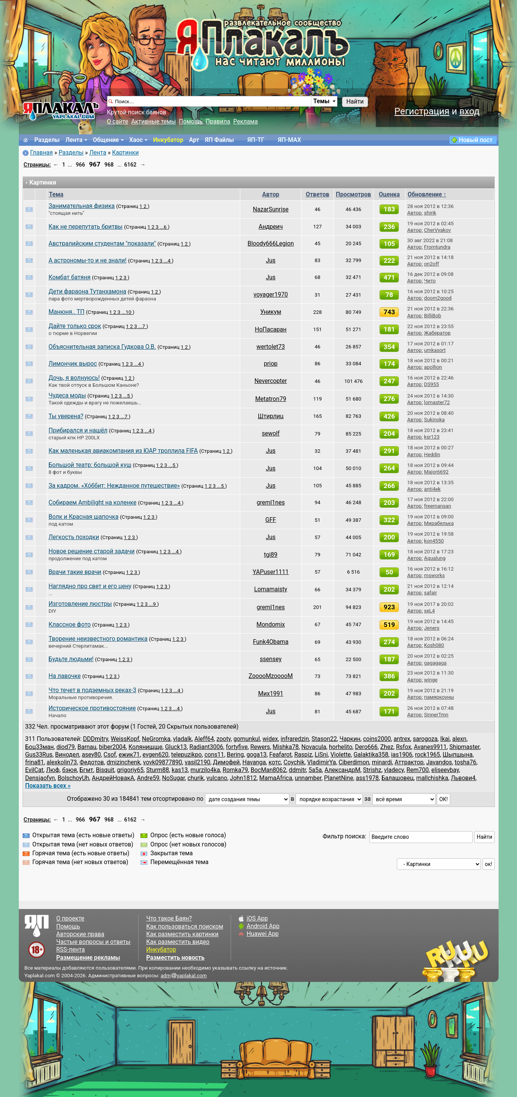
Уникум (270, 311)
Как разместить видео (178, 942)
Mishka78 (286, 747)
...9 (153, 604)
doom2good (438, 298)
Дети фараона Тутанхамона (87, 291)
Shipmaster (464, 747)
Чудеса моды (67, 395)
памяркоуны (439, 697)
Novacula (313, 747)
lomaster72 (437, 402)
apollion (433, 367)
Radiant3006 (206, 747)
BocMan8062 (268, 770)
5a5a (315, 770)
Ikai (444, 739)
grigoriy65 (130, 770)
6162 (130, 165)
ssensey (271, 659)
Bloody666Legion (271, 243)
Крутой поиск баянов (137, 112)
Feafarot (280, 754)
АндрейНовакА (113, 778)
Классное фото (70, 624)
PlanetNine (338, 778)
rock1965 (427, 754)
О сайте (117, 121)
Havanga (254, 762)
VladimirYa (321, 762)
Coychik (294, 762)
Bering (235, 754)
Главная (41, 152)
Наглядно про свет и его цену (90, 586)
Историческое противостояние (92, 708)
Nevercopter (270, 381)
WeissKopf (125, 739)
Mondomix (270, 624)
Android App (262, 926)
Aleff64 (204, 739)
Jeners (431, 628)
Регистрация (421, 111)
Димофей (226, 762)
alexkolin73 (62, 762)
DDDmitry (95, 739)
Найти (354, 101)
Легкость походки (74, 537)
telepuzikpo (186, 754)
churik (196, 778)
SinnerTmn (436, 715)
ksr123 (431, 437)
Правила (218, 121)
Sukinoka (434, 419)
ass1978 (367, 778)
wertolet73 (270, 346)
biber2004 (112, 747)
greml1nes (271, 502)
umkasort (435, 350)
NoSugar (173, 778)
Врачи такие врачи (75, 572)
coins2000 (377, 739)
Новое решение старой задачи (92, 551)
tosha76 (466, 762)
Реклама (245, 121)
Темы (321, 101)
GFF (270, 519)
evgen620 (155, 754)
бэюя (69, 770)
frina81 (34, 762)
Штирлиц (271, 416)
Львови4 (463, 778)
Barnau (87, 747)
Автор (270, 194)
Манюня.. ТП (67, 311)
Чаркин (350, 739)
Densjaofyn (40, 778)
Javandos (439, 762)
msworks (434, 575)
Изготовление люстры (80, 603)
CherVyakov (437, 230)
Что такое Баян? (169, 918)
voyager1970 (271, 294)
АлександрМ (342, 770)
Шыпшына (457, 754)
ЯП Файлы (219, 140)
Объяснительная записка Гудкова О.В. (102, 346)
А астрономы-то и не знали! (88, 260)
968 (109, 165)
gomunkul (246, 739)
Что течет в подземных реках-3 (93, 690)
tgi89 (270, 554)
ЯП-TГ (256, 140)
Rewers (260, 747)
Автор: (415, 213)
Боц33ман (39, 747)
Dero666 (366, 747)
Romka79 (235, 770)
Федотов (91, 762)
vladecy (394, 770)
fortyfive (237, 747)
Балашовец (398, 778)
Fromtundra (437, 247)
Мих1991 (270, 693)
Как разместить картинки (182, 934)
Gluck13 (176, 747)
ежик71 (129, 754)
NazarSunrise (271, 209)
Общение (106, 140)
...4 (168, 261)
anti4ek (432, 489)
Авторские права (80, 934)
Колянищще (145, 747)
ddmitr (297, 770)
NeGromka (156, 739)
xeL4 (429, 611)
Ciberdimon (354, 762)
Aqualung (435, 558)
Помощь (191, 121)
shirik (430, 213)
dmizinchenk (123, 762)
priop (270, 363)
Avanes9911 (430, 747)
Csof (110, 754)
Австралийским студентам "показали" (102, 243)
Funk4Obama (270, 641)
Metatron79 (270, 399)
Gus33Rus (39, 754)
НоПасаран (271, 329)
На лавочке (65, 676)
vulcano (216, 778)
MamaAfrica (275, 778)
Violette (340, 754)
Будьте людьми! (71, 659)
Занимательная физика (82, 206)
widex (270, 739)
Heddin (432, 454)
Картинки (125, 152)
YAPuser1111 (271, 572)
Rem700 (417, 770)
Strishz (372, 770)
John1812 (243, 778)
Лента (74, 140)
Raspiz (303, 754)
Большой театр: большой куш (90, 465)
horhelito (340, 747)
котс (275, 762)
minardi (382, 762)
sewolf (270, 433)
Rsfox (403, 747)
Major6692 (436, 472)
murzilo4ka (205, 770)
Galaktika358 (370, 754)
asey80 (91, 754)
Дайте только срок (75, 326)
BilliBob (432, 315)
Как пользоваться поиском (184, 926)
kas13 (180, 770)
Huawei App (262, 933)
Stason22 (324, 739)
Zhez (386, 747)
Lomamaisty (270, 589)
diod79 (65, 747)
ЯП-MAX (289, 140)
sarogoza (425, 739)
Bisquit (105, 770)
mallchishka (432, 778)
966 (80, 165)
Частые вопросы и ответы (93, 942)
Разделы (47, 140)
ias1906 (401, 754)
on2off (431, 264)
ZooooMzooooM (271, 676)
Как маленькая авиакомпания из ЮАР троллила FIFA (123, 450)
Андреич (271, 226)
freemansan (437, 506)
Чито (430, 281)
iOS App (257, 918)
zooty (223, 739)
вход (469, 111)
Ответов (317, 194)
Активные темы (153, 121)
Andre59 (148, 778)
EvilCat (34, 770)
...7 (142, 326)
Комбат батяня (70, 277)
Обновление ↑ (427, 194)
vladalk (182, 739)
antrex (401, 739)
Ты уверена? (66, 416)
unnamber (308, 778)
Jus (271, 260)
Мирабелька (439, 523)
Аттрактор (409, 762)
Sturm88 (157, 770)
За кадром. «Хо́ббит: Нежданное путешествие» (114, 485)
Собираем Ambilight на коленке (93, 502)
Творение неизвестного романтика (98, 638)
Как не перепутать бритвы (86, 226)
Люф (52, 770)
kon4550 (434, 541)
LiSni (321, 754)
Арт (194, 140)
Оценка (389, 194)
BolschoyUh (73, 778)
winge (431, 680)
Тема (56, 194)
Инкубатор (168, 140)
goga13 (256, 754)
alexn (459, 739)
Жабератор (437, 333)
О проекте (70, 918)
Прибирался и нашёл (78, 430)
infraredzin (295, 739)
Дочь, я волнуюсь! (74, 377)
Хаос (136, 140)
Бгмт (86, 770)
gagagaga (435, 663)
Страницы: (37, 165)
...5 (127, 396)
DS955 (431, 384)
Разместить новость (175, 957)
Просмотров (353, 194)
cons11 (214, 754)
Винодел (67, 754)
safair (430, 593)
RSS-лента (70, 949)
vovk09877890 (162, 762)
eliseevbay (445, 770)
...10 (127, 312)
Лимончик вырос (73, 363)
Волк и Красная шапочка (84, 516)
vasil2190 (197, 762)
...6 (164, 227)
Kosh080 (434, 645)
